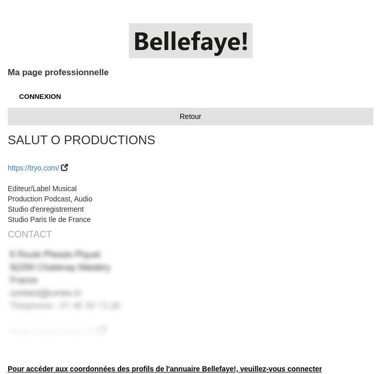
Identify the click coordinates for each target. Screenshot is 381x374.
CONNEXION (40, 96)
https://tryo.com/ (33, 168)
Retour (190, 116)
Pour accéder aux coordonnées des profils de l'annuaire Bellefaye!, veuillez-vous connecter (165, 369)
